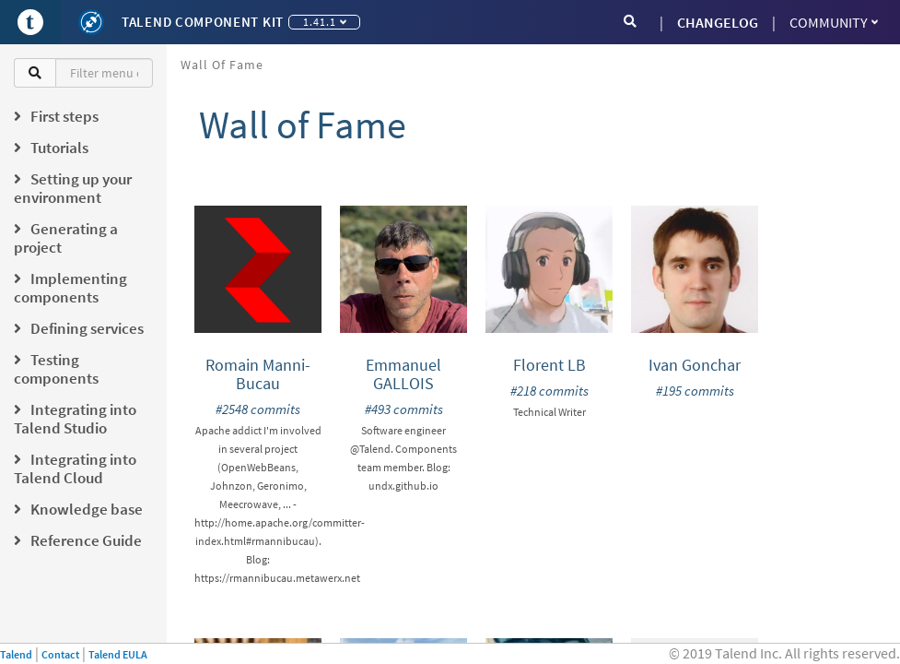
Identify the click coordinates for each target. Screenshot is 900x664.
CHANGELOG (717, 22)
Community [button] (833, 22)
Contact (60, 654)
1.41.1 (324, 22)
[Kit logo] (91, 22)
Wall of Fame (222, 64)
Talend (16, 654)
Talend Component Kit (203, 21)
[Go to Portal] (30, 22)
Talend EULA (117, 654)
